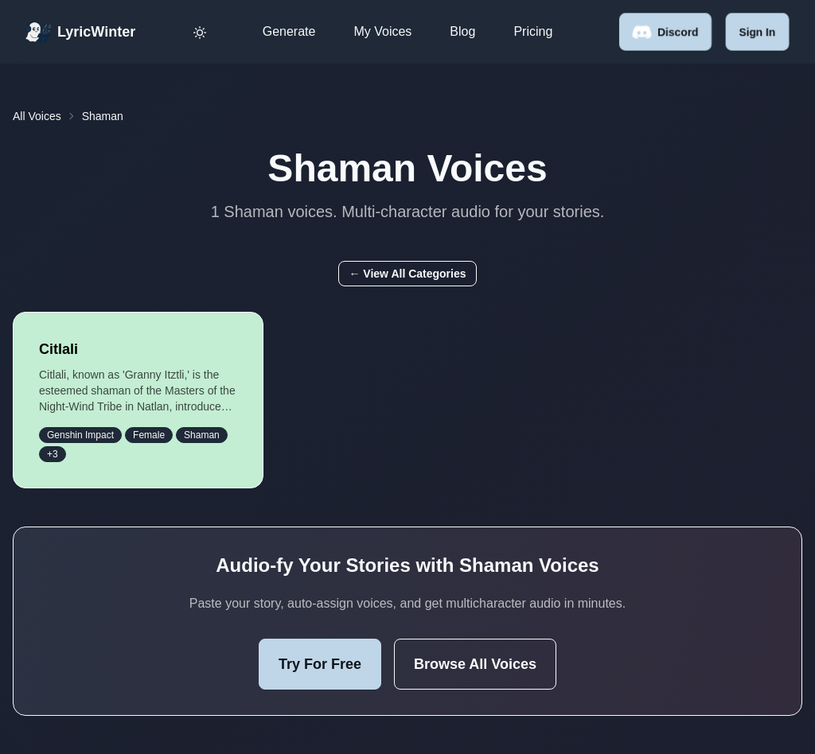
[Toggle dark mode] (199, 32)
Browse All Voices (475, 664)
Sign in (757, 31)
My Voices (382, 31)
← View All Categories (407, 273)
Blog (462, 31)
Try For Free (320, 664)
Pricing (532, 31)
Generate (289, 31)
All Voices (37, 116)
